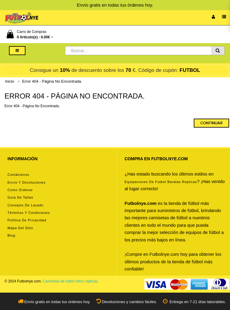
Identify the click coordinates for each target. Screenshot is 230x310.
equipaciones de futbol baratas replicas (161, 182)
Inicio (9, 81)
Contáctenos (18, 174)
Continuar (211, 123)
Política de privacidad (26, 220)
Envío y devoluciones (26, 182)
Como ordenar (20, 190)
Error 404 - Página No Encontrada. (52, 81)
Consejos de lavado (25, 205)
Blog (11, 235)
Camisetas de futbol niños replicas (70, 281)
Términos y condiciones (28, 212)
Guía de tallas (20, 197)
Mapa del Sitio (20, 228)
